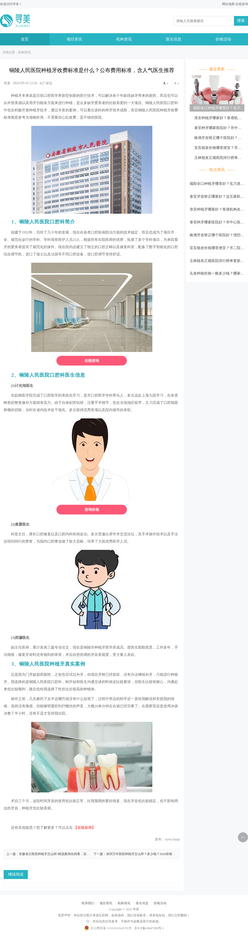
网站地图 (228, 4)
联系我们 (88, 903)
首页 (25, 39)
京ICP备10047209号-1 (149, 928)
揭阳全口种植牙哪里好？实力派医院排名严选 (217, 109)
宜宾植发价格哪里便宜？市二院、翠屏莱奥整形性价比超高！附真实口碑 (217, 148)
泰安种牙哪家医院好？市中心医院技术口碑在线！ (215, 128)
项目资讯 (74, 39)
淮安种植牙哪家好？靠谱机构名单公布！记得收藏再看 (215, 119)
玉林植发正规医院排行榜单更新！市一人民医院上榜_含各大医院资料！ (216, 158)
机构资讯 (124, 39)
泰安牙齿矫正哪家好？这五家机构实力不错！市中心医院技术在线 (217, 198)
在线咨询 (241, 4)
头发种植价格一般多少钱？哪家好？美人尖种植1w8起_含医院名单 (215, 274)
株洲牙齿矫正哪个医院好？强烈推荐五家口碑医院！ (215, 138)
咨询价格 (92, 510)
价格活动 (223, 39)
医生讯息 (173, 39)
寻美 (16, 4)
